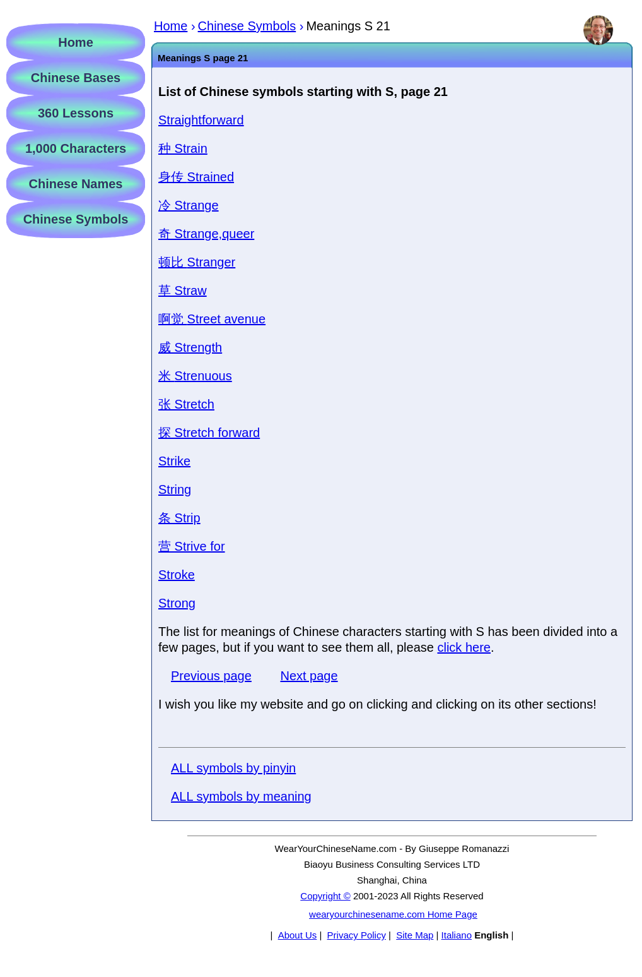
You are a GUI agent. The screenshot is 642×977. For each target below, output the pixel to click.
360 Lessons (76, 113)
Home (75, 42)
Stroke (176, 575)
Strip (179, 518)
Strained (196, 177)
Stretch (186, 404)
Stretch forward (209, 433)
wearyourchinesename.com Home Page (393, 914)
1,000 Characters (75, 148)
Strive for (191, 546)
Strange (188, 205)
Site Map (414, 935)
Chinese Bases (75, 78)
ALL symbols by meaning (241, 796)
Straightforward (201, 120)
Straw (182, 290)
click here (463, 647)
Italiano (456, 935)
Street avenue (212, 319)
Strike (174, 461)
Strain (182, 148)
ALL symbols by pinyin (233, 768)
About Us (297, 935)
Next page (308, 676)
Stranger (196, 262)
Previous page (211, 676)
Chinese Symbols (76, 219)
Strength (190, 347)
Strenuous (195, 376)
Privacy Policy (356, 935)
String (174, 489)
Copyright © (325, 895)
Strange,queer (206, 234)
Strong (177, 603)
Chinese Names (76, 184)
